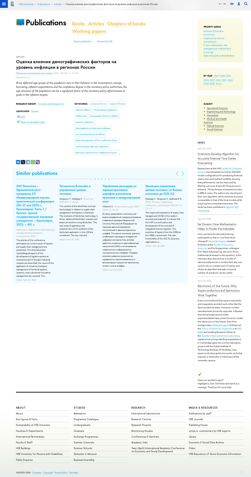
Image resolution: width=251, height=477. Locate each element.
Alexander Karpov (217, 241)
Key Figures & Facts (26, 419)
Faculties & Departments (29, 431)
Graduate (79, 431)
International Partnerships (30, 436)
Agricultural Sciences (217, 108)
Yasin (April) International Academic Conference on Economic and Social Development (158, 449)
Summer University (84, 442)
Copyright (48, 472)
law (225, 45)
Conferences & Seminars (145, 436)
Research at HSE (104, 41)
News (201, 142)
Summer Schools (83, 448)
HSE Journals (196, 419)
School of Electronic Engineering (217, 328)
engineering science (214, 38)
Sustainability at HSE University (33, 425)
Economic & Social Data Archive (206, 442)
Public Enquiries (24, 459)
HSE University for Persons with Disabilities (39, 454)
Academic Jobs (139, 442)
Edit (241, 472)
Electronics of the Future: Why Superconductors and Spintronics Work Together (219, 290)
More (218, 83)
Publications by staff (200, 413)
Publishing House (198, 425)
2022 (218, 80)
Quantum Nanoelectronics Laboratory (220, 335)
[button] (91, 179)
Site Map (73, 472)
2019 (206, 83)
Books (78, 24)
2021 (224, 80)
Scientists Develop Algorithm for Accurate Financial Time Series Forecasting (218, 158)
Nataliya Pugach (220, 325)
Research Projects (141, 425)
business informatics (213, 30)
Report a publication (83, 41)
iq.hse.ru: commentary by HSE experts (209, 431)
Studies (79, 407)
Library (192, 436)
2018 (212, 83)
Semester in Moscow (85, 454)
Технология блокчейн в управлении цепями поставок (74, 190)
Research (138, 407)
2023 (212, 80)
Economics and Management (51, 104)
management (210, 48)
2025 (228, 75)
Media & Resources (203, 407)
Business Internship (84, 459)
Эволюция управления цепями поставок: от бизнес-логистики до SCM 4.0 (164, 190)
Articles (96, 24)
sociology (208, 52)
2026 (222, 75)
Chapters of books (126, 24)
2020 (230, 80)
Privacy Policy (61, 472)
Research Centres (141, 419)
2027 (216, 75)
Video (192, 448)
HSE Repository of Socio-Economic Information (215, 454)
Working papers (89, 31)
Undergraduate (82, 425)
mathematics (224, 48)
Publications (46, 22)
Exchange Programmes (86, 436)
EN (224, 4)
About (21, 407)
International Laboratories (145, 413)
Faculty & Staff (24, 442)
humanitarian (210, 41)
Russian (34, 111)
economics (209, 34)
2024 (206, 80)
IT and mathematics (213, 45)
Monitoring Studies (142, 431)
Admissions (80, 413)
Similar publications (36, 173)
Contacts (36, 472)
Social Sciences (215, 129)
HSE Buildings (23, 448)
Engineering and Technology (221, 111)
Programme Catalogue (86, 419)
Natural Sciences (215, 125)
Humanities (212, 115)
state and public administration (219, 55)
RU (220, 4)
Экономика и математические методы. (34, 73)
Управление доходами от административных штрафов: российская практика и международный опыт (121, 193)
